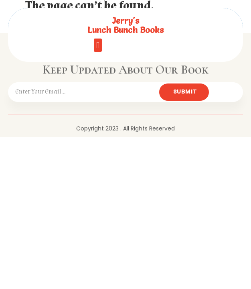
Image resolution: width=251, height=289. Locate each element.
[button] (97, 45)
